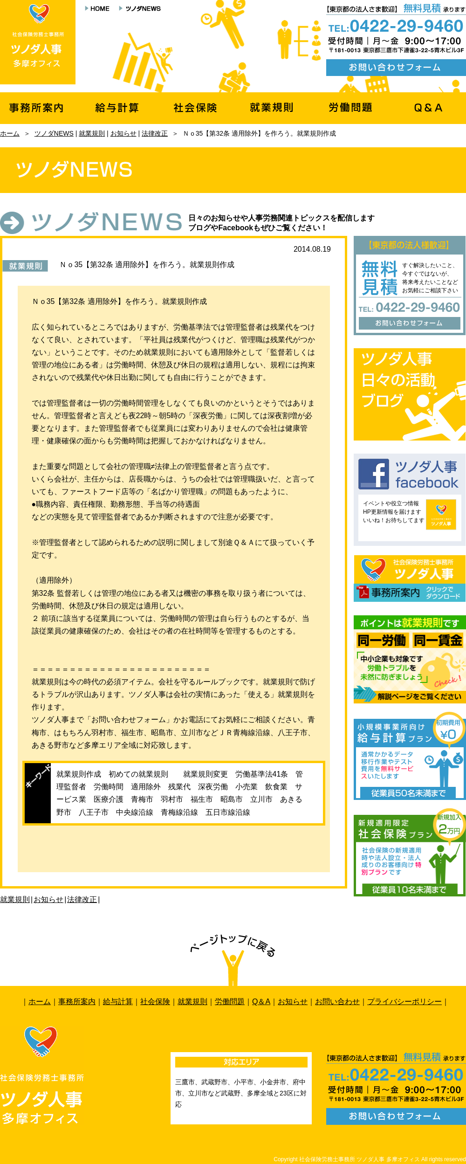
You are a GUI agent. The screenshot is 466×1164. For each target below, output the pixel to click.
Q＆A (261, 1002)
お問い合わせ (337, 1002)
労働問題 (230, 1002)
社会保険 (155, 1002)
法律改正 (155, 133)
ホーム (10, 133)
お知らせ (123, 133)
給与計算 (118, 1002)
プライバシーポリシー (404, 1002)
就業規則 (92, 133)
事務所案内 (77, 1002)
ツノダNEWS (54, 133)
